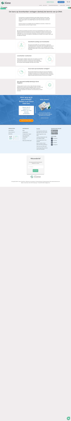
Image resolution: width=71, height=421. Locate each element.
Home (40, 5)
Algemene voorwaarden (30, 181)
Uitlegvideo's (25, 132)
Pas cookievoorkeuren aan (55, 181)
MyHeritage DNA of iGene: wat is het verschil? (42, 148)
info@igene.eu (47, 182)
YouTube (55, 140)
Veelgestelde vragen (27, 134)
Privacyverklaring (39, 181)
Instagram (55, 144)
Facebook (55, 138)
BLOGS (38, 128)
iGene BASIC (11, 130)
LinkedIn (55, 142)
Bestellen (61, 2)
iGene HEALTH (12, 132)
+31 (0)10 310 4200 (41, 182)
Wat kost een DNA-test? (42, 146)
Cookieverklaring (46, 181)
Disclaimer (23, 181)
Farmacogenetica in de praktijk (41, 141)
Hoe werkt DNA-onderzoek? (26, 136)
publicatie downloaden (45, 117)
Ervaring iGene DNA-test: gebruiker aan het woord (42, 132)
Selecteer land (70, 1)
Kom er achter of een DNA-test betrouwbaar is (42, 144)
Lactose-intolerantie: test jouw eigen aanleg (42, 138)
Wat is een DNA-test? (27, 140)
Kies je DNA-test (26, 120)
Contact (68, 5)
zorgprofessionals (53, 5)
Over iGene (62, 5)
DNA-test (45, 5)
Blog (23, 130)
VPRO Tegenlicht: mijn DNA (41, 135)
